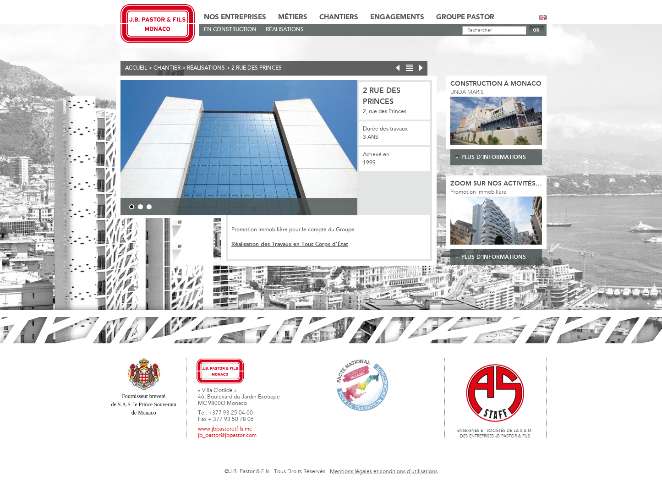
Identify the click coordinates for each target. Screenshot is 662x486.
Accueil (136, 68)
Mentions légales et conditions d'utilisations (384, 472)
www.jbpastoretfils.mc (225, 429)
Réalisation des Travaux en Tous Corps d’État (289, 244)
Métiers (292, 17)
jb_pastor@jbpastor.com (227, 435)
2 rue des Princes (256, 68)
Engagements (397, 17)
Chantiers (338, 17)
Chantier (167, 68)
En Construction (230, 30)
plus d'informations (493, 157)
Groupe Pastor (465, 17)
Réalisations (285, 30)
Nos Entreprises (235, 17)
